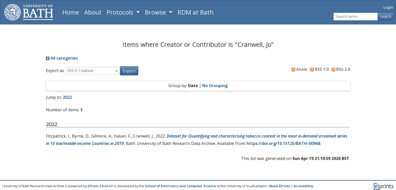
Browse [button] (156, 12)
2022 (67, 97)
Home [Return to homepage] (70, 12)
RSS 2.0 (340, 69)
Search (385, 16)
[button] (129, 70)
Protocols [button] (121, 12)
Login (388, 7)
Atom (298, 69)
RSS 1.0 (318, 69)
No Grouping (215, 85)
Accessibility (303, 186)
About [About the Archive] (93, 12)
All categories (62, 58)
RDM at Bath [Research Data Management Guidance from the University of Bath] (196, 12)
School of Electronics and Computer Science (180, 186)
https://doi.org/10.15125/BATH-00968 (283, 143)
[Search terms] (355, 17)
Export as (55, 70)
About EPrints (279, 186)
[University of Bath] (28, 12)
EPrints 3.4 (96, 186)
